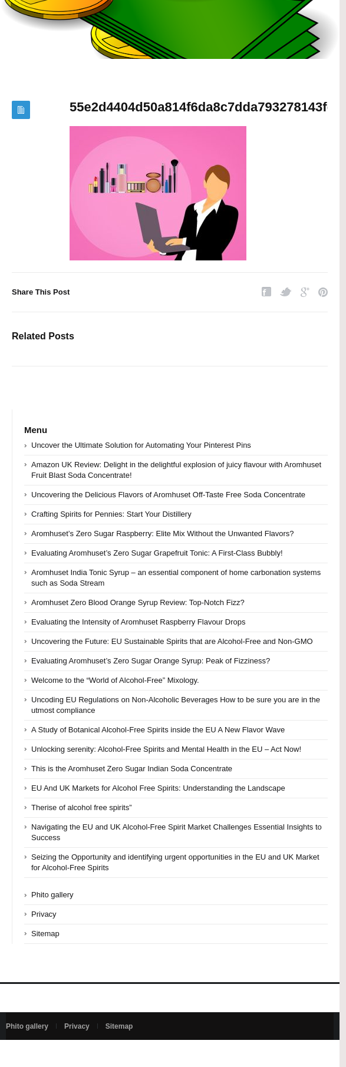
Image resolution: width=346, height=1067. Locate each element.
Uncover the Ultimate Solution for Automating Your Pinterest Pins (141, 445)
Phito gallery (52, 894)
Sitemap (45, 933)
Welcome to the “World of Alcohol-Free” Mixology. (115, 680)
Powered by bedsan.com (45, 1053)
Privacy (44, 914)
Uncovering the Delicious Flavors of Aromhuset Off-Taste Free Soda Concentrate (168, 494)
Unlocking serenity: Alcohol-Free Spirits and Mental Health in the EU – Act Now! (166, 749)
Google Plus (305, 292)
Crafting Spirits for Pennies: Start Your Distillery (111, 514)
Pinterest (323, 292)
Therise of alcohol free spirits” (81, 807)
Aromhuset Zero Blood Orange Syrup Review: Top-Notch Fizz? (138, 602)
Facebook (266, 292)
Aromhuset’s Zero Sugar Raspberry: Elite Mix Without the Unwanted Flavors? (162, 533)
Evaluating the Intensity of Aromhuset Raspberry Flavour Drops (138, 621)
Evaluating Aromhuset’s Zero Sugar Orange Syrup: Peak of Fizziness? (150, 660)
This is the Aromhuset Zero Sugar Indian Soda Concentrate (131, 768)
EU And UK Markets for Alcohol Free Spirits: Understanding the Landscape (158, 788)
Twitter (286, 292)
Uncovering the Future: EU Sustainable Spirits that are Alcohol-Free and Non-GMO (172, 641)
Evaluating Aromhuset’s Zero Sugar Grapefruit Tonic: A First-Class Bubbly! (157, 553)
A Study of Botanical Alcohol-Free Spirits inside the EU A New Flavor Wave (158, 729)
